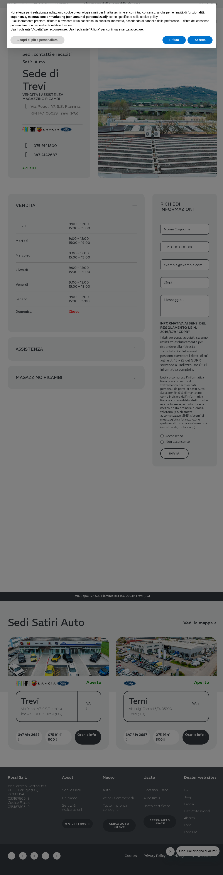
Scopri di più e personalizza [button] (37, 40)
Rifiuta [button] (174, 40)
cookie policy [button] (148, 17)
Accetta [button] (200, 40)
